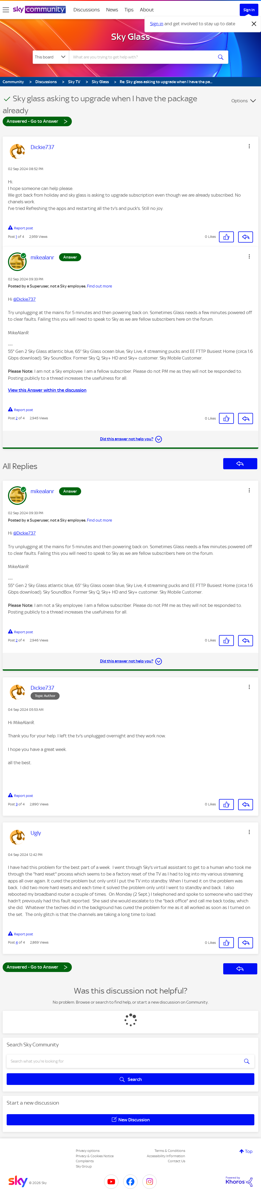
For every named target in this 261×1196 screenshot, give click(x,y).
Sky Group (84, 1166)
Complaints (85, 1161)
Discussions (86, 10)
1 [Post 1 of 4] (16, 237)
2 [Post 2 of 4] (17, 418)
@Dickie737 (24, 299)
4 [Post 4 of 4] (17, 942)
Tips (129, 10)
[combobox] (141, 57)
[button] (249, 146)
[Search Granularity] (51, 57)
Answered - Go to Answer (37, 121)
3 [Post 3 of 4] (17, 804)
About (147, 10)
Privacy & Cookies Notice (95, 1156)
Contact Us (176, 1161)
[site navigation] (6, 10)
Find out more (99, 286)
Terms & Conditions (170, 1151)
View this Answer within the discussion (47, 390)
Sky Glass (130, 36)
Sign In (249, 9)
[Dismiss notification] (254, 24)
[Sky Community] (39, 10)
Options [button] (239, 100)
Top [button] (248, 1151)
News (112, 10)
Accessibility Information (166, 1156)
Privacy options (88, 1151)
